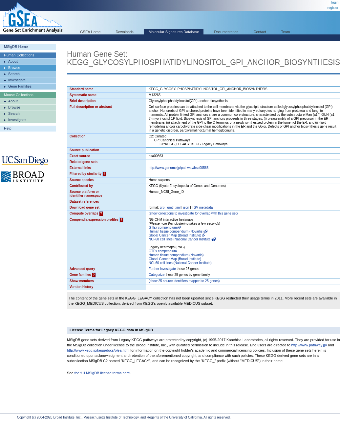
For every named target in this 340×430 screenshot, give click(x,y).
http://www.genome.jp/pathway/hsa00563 (178, 168)
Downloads (124, 32)
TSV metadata (202, 207)
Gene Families (20, 86)
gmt (170, 207)
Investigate (17, 80)
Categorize (156, 274)
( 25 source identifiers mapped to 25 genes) (184, 281)
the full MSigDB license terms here (102, 373)
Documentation (226, 32)
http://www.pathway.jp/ (309, 345)
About (13, 61)
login (334, 2)
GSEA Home (90, 32)
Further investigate (162, 269)
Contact (260, 32)
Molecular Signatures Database (174, 32)
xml (178, 207)
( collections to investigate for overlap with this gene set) (193, 213)
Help (7, 128)
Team (285, 32)
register (333, 8)
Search (14, 74)
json (186, 207)
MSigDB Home (16, 47)
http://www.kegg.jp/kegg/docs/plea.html (98, 350)
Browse (14, 68)
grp (162, 207)
